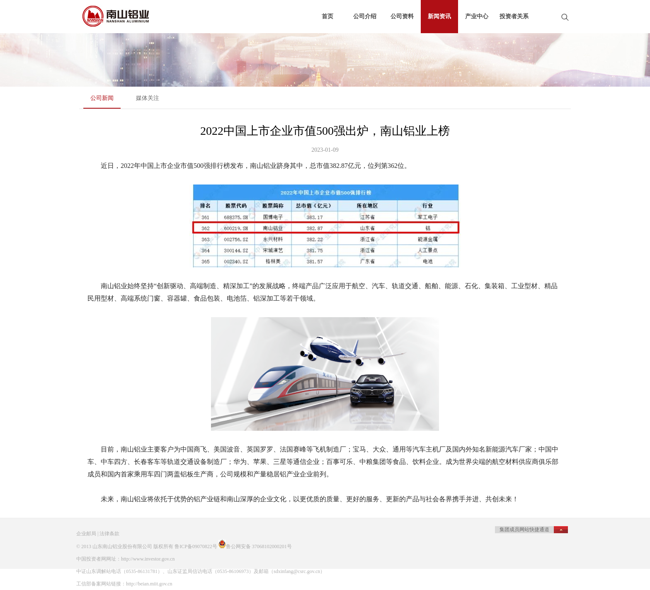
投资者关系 (514, 16)
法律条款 (109, 534)
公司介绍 (364, 16)
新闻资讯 (439, 16)
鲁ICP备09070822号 (196, 546)
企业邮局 (86, 534)
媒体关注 (147, 98)
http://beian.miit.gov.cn (149, 584)
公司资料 (402, 16)
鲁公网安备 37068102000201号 (259, 546)
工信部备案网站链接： (101, 584)
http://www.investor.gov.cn (148, 559)
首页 (327, 16)
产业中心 (476, 16)
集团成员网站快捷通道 (524, 529)
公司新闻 (102, 98)
